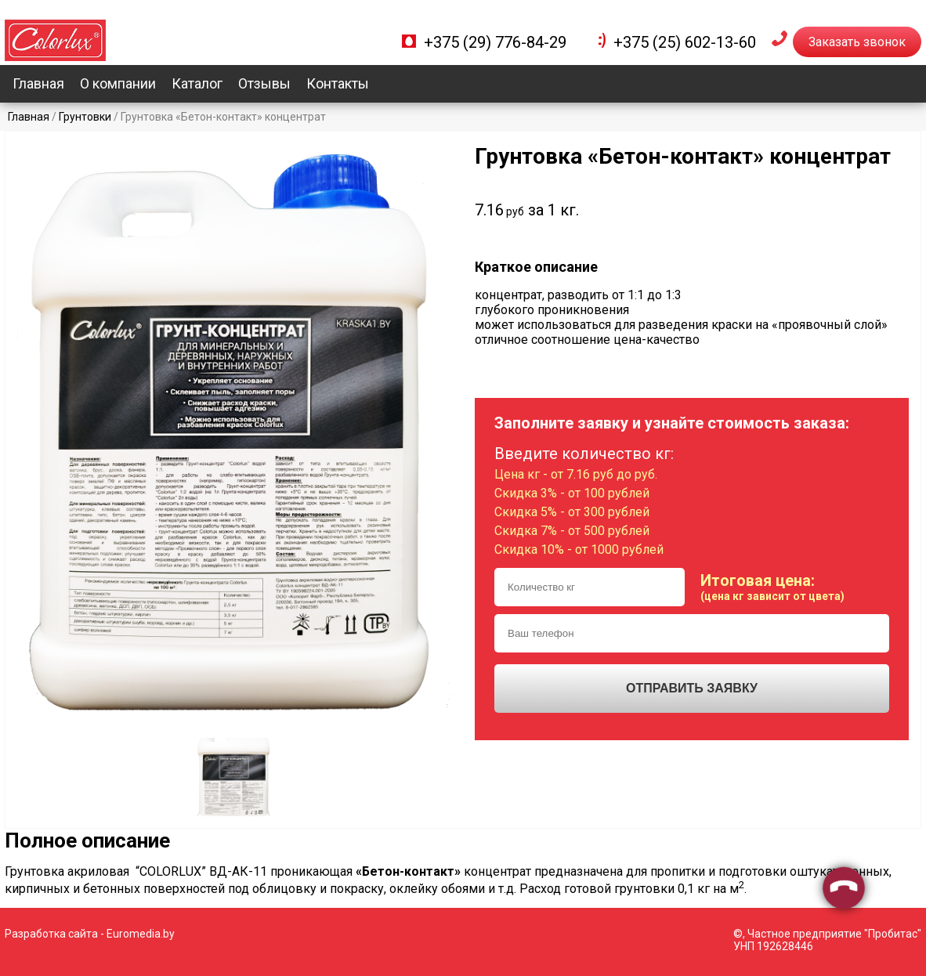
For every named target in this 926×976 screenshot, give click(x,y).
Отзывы (264, 83)
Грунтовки (85, 116)
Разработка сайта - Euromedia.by (90, 933)
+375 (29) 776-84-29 (495, 42)
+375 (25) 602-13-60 (684, 42)
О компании (118, 83)
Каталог (197, 83)
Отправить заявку (692, 688)
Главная (38, 83)
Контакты (337, 83)
